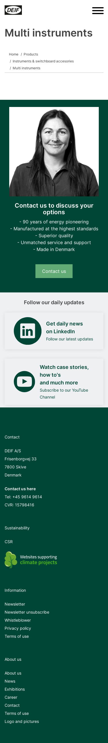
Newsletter (15, 604)
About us (13, 673)
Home (13, 54)
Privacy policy (18, 628)
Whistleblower (18, 620)
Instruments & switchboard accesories (43, 61)
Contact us (54, 271)
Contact (12, 705)
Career (11, 697)
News (10, 681)
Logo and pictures (22, 721)
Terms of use (17, 636)
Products (31, 54)
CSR (9, 541)
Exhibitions (15, 689)
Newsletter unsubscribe (27, 612)
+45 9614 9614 (27, 496)
